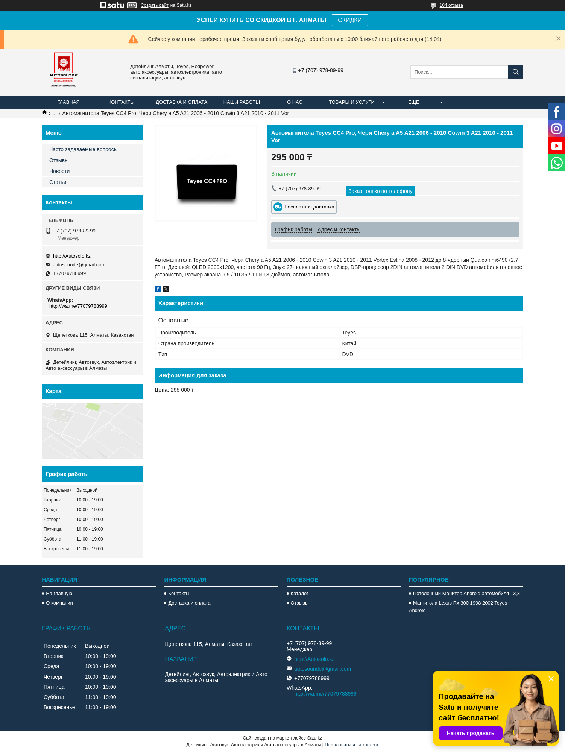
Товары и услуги (352, 102)
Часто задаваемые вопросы (83, 149)
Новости (59, 171)
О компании (59, 603)
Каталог (299, 593)
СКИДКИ (350, 20)
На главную (59, 593)
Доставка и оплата (181, 102)
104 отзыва (451, 5)
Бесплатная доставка (309, 207)
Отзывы (58, 160)
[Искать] (515, 72)
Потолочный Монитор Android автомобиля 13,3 (466, 593)
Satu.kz (314, 738)
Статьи (57, 182)
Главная (68, 102)
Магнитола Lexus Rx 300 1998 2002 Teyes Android (458, 606)
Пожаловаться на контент (351, 744)
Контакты (121, 102)
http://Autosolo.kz (72, 256)
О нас (294, 102)
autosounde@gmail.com (79, 264)
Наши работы (241, 102)
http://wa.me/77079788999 (78, 306)
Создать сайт (155, 5)
